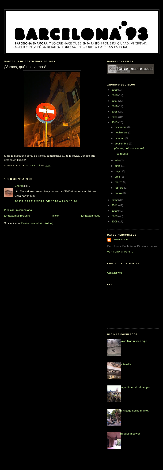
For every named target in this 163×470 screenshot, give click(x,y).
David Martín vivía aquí (133, 341)
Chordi (19, 185)
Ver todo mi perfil (120, 252)
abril (118, 176)
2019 (114, 89)
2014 (114, 117)
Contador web (114, 273)
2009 (114, 216)
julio (117, 160)
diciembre (121, 127)
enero (118, 193)
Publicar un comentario (18, 210)
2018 (114, 95)
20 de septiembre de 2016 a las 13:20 (46, 201)
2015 (114, 111)
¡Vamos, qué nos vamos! (129, 148)
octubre (120, 138)
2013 (114, 122)
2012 (114, 199)
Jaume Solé (120, 239)
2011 (114, 205)
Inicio (55, 215)
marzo (119, 182)
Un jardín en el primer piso (135, 387)
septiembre (122, 143)
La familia (125, 364)
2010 (114, 210)
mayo (118, 171)
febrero (119, 187)
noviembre (121, 132)
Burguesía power (129, 433)
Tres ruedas (121, 153)
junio (118, 165)
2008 (114, 221)
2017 (114, 100)
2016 (114, 106)
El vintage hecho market (133, 410)
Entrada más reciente (17, 215)
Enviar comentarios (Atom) (37, 223)
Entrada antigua (90, 215)
